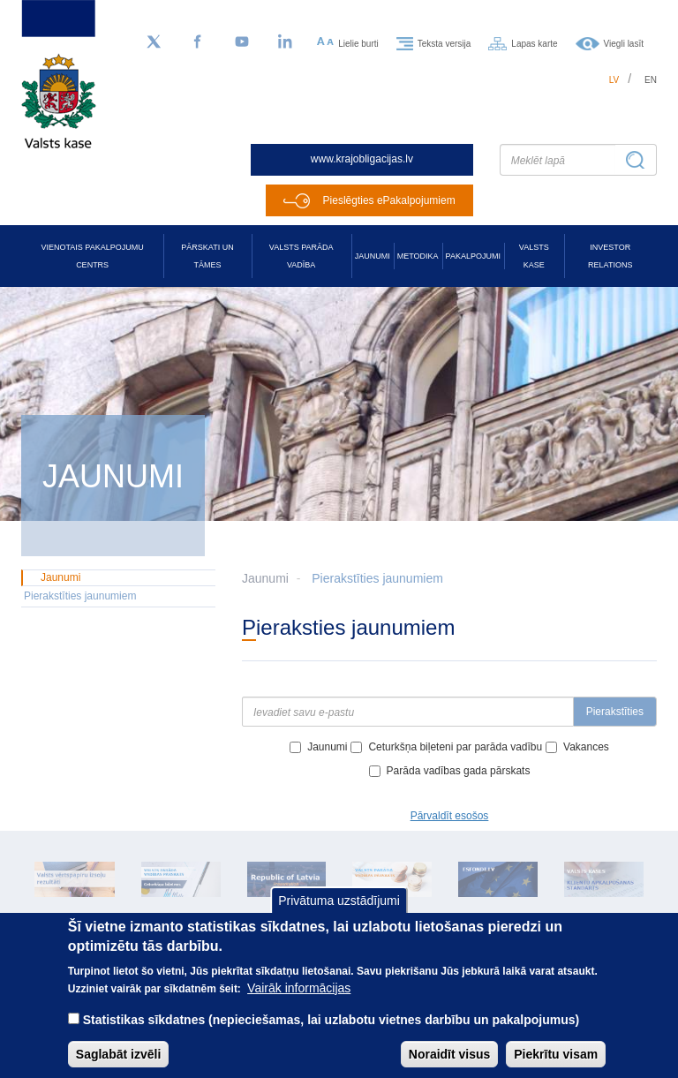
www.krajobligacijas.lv (362, 159)
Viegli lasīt (624, 43)
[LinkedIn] (286, 42)
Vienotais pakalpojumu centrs (92, 256)
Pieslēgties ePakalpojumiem (389, 200)
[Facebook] (197, 42)
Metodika (418, 256)
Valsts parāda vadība (301, 256)
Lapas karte (534, 43)
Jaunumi (372, 256)
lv (614, 80)
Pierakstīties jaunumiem (377, 578)
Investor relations (610, 256)
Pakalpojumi (473, 256)
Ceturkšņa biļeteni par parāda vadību (455, 747)
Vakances (586, 747)
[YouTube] (242, 42)
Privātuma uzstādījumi (339, 916)
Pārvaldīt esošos (450, 816)
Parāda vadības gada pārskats (459, 771)
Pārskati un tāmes (207, 256)
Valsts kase (534, 256)
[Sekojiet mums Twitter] (153, 42)
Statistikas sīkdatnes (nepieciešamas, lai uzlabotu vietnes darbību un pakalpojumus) (331, 1036)
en (650, 80)
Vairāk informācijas (298, 1004)
